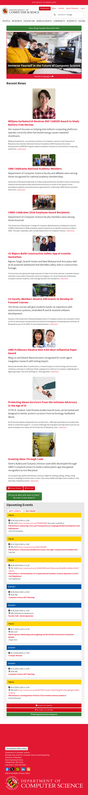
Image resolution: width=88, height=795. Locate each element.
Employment (44, 8)
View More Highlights (44, 76)
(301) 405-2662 (20, 765)
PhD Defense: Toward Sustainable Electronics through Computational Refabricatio (43, 549)
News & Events (44, 21)
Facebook (7, 769)
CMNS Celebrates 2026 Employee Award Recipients (39, 212)
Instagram (18, 769)
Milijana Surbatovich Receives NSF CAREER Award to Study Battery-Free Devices (43, 122)
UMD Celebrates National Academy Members (35, 168)
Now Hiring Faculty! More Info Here (44, 28)
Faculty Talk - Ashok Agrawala (20, 616)
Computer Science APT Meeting (21, 597)
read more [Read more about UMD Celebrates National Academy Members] (21, 190)
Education (29, 21)
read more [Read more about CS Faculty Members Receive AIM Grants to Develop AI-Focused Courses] (54, 324)
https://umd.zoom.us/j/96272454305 (32, 547)
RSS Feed (29, 488)
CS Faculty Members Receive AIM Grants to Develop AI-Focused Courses (41, 300)
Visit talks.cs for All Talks (44, 710)
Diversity (72, 21)
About (54, 8)
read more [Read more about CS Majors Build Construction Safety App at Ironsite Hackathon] (64, 278)
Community (59, 21)
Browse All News (15, 488)
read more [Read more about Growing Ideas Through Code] (34, 481)
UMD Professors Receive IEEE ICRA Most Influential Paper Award (42, 351)
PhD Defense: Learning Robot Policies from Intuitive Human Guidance (37, 695)
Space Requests (72, 8)
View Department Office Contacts (16, 748)
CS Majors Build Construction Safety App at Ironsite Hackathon (39, 255)
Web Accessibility (11, 773)
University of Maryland (44, 2)
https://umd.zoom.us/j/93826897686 (32, 523)
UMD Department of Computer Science (21, 11)
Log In (83, 8)
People (6, 21)
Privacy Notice (24, 773)
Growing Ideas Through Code (25, 459)
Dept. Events (16, 511)
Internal (61, 8)
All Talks (30, 511)
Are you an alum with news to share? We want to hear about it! (24, 496)
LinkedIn (23, 769)
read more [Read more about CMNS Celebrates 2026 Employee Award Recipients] (70, 231)
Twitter (12, 769)
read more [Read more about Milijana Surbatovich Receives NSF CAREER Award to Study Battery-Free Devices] (22, 149)
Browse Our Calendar (44, 705)
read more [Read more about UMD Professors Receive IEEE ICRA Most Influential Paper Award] (55, 371)
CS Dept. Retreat (15, 655)
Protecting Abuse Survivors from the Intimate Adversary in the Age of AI (42, 403)
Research (17, 21)
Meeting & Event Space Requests (44, 714)
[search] (67, 15)
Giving (81, 21)
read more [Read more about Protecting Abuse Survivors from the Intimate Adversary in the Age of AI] (63, 427)
